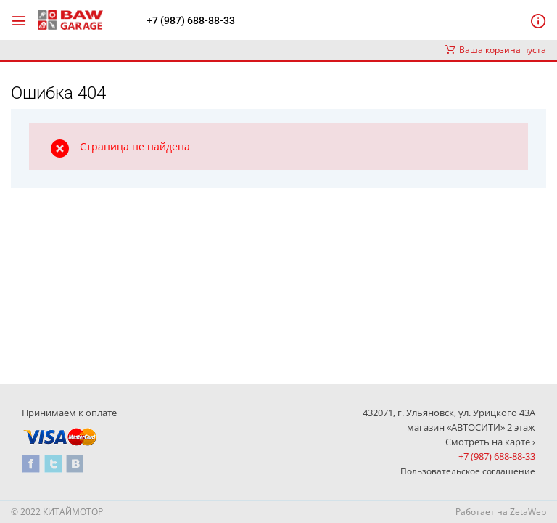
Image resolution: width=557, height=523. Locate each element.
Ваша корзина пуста (495, 50)
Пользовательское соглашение (467, 471)
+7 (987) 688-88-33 (191, 20)
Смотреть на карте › (490, 441)
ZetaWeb (528, 512)
